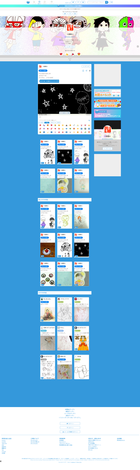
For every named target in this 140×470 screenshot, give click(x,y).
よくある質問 (91, 443)
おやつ (52, 122)
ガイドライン (62, 442)
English (3, 440)
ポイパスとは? (34, 443)
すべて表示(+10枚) (65, 113)
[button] (0, 461)
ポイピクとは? (34, 440)
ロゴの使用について (93, 448)
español (4, 442)
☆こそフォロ (70, 46)
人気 (47, 122)
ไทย (3, 450)
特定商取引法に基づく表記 (65, 445)
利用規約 (61, 440)
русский (4, 451)
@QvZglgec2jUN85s (70, 36)
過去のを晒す (43, 70)
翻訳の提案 (8, 438)
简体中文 (4, 446)
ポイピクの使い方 (35, 442)
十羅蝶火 (70, 34)
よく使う (41, 122)
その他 (58, 122)
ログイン (70, 423)
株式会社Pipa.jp (121, 440)
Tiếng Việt (4, 443)
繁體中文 (4, 448)
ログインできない (92, 446)
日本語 (3, 453)
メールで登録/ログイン (70, 432)
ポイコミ (90, 450)
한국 (3, 445)
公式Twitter (91, 442)
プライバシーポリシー (64, 443)
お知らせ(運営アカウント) (94, 440)
